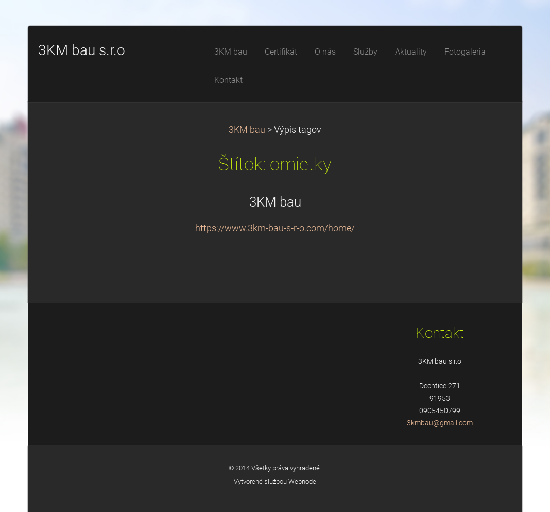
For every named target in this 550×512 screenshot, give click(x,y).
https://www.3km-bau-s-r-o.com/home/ (275, 228)
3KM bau (247, 130)
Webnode (302, 481)
